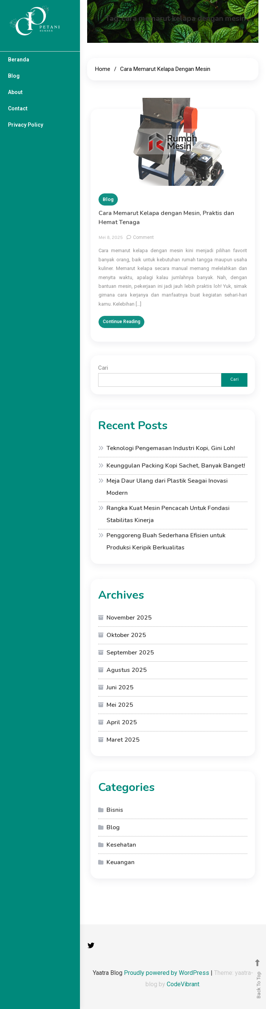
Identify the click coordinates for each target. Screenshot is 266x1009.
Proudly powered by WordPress (167, 972)
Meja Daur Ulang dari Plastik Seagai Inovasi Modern (167, 487)
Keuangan (120, 862)
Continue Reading (121, 326)
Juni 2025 (119, 687)
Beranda (18, 59)
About (15, 92)
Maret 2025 (122, 740)
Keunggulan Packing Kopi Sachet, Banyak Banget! (175, 465)
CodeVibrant (183, 984)
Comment (143, 242)
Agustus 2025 (126, 670)
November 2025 (129, 618)
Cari (103, 367)
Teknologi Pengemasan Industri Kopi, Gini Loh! (170, 448)
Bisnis (114, 810)
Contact (18, 108)
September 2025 (130, 652)
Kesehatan (121, 845)
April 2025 (121, 722)
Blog (14, 76)
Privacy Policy (25, 125)
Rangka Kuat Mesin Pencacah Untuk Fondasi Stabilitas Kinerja (168, 514)
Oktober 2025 (126, 635)
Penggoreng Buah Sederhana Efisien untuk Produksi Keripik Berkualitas (165, 541)
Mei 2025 (119, 705)
